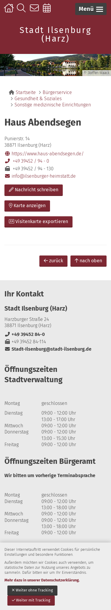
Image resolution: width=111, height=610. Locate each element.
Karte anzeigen (27, 205)
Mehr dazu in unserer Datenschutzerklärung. (42, 580)
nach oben (88, 261)
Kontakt (35, 11)
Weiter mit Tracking (31, 600)
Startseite (9, 11)
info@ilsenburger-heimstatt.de (40, 176)
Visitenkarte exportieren (38, 221)
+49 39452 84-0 (24, 334)
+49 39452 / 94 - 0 (26, 161)
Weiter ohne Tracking (32, 590)
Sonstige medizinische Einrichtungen (53, 105)
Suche (22, 11)
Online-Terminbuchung (49, 11)
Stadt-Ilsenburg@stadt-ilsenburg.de (47, 349)
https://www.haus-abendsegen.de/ (44, 153)
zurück (53, 261)
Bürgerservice (57, 92)
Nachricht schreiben (33, 190)
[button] (91, 9)
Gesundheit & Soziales (38, 98)
